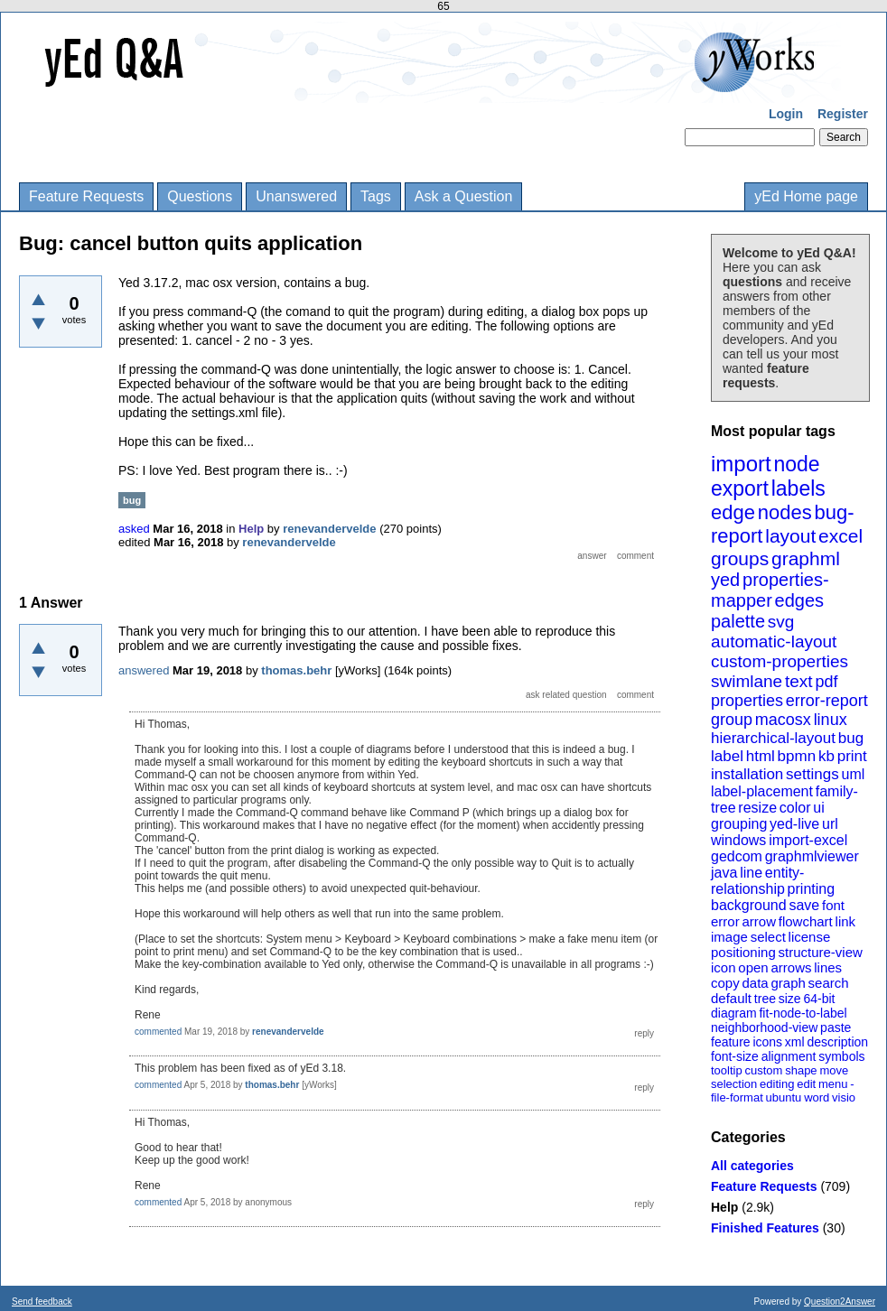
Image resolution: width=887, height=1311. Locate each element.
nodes (785, 512)
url (830, 824)
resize (757, 807)
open (753, 967)
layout (790, 535)
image (729, 936)
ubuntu (784, 1097)
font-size (735, 1056)
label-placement (762, 791)
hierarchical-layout (773, 738)
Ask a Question (464, 196)
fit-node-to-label (802, 1013)
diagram (734, 1013)
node (796, 464)
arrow (759, 921)
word (816, 1097)
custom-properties (779, 661)
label (727, 756)
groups (740, 558)
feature (731, 1042)
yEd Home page (806, 196)
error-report (827, 701)
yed (725, 580)
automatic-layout (773, 641)
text (799, 681)
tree (765, 998)
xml (795, 1042)
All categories (752, 1165)
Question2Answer (839, 1301)
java (724, 872)
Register (842, 114)
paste (835, 1027)
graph (787, 982)
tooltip (726, 1070)
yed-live (794, 824)
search (828, 982)
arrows (790, 967)
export (740, 488)
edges (800, 600)
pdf (826, 682)
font (833, 905)
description (837, 1042)
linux (830, 720)
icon (723, 967)
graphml (805, 558)
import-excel (808, 840)
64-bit (819, 998)
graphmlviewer (812, 856)
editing (777, 1084)
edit (806, 1084)
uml (852, 774)
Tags (375, 196)
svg (781, 621)
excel (840, 535)
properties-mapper (770, 590)
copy (725, 982)
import (741, 463)
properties (747, 701)
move (833, 1070)
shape (801, 1070)
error (725, 921)
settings (812, 774)
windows (738, 840)
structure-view (821, 952)
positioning (743, 952)
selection (734, 1084)
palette (738, 621)
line (751, 872)
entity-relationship (757, 881)
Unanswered (296, 196)
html (760, 756)
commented (158, 1032)
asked (134, 528)
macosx (783, 720)
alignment (789, 1056)
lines (828, 967)
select (768, 936)
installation (747, 774)
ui (818, 807)
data (755, 982)
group (731, 720)
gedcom (736, 856)
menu (833, 1084)
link (846, 921)
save (804, 905)
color (795, 807)
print (852, 756)
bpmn (797, 756)
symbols (841, 1056)
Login (786, 114)
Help (724, 1207)
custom (763, 1070)
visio (843, 1097)
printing (811, 889)
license (810, 936)
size (790, 998)
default (731, 998)
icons (767, 1042)
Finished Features (765, 1228)
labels (798, 488)
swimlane (746, 681)
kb (826, 756)
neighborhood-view (764, 1027)
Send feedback (42, 1301)
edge (733, 512)
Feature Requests (86, 196)
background (749, 905)
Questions (199, 196)
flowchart (806, 921)
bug (851, 738)
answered (143, 670)
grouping (739, 824)
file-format (737, 1097)
